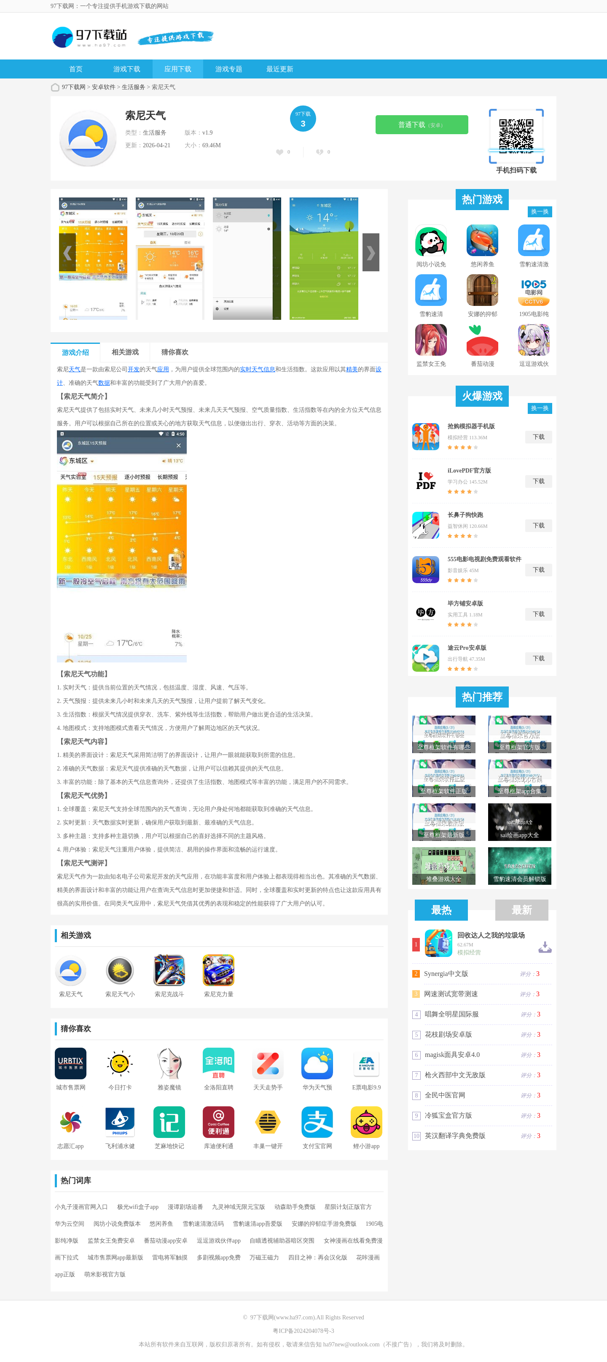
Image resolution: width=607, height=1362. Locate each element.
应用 (163, 369)
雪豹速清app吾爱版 (257, 1224)
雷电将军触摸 (170, 1257)
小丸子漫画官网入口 (81, 1207)
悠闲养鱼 (161, 1224)
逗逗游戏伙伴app (219, 1241)
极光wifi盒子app (138, 1207)
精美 (352, 369)
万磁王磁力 (264, 1257)
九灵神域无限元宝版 (238, 1207)
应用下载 (177, 69)
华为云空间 (69, 1224)
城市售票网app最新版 (115, 1257)
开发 (134, 369)
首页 (76, 69)
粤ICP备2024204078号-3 (303, 1331)
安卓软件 (103, 87)
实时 (246, 369)
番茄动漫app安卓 (166, 1241)
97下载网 (74, 87)
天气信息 (263, 369)
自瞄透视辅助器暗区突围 (282, 1241)
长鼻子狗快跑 (465, 515)
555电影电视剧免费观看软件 (484, 559)
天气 (75, 369)
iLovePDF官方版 (469, 471)
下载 (539, 437)
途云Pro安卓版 (467, 648)
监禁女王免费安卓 (111, 1241)
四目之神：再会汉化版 (317, 1257)
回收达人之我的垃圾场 (491, 935)
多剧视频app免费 (219, 1257)
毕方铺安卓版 (465, 603)
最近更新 (279, 69)
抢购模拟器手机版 (471, 426)
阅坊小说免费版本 (117, 1224)
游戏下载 (126, 69)
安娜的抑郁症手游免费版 (324, 1224)
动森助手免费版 (295, 1207)
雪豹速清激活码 (203, 1224)
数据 (104, 383)
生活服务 (133, 87)
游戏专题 (228, 69)
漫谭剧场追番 (185, 1207)
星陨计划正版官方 (348, 1207)
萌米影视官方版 (105, 1274)
